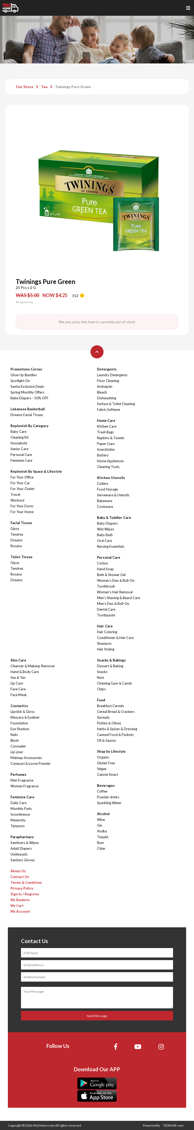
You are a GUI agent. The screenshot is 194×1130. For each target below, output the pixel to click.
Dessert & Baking (110, 666)
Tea (44, 86)
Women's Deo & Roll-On (115, 580)
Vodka (102, 831)
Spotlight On (20, 381)
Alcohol (103, 814)
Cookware (105, 506)
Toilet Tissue (21, 557)
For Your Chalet (22, 489)
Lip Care (16, 683)
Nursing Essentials (110, 546)
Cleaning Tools (108, 467)
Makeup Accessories (26, 758)
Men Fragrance (21, 780)
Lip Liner (16, 752)
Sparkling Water (109, 803)
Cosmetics (19, 706)
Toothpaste (106, 615)
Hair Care (105, 626)
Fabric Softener (108, 409)
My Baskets (20, 900)
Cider (101, 848)
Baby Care (18, 431)
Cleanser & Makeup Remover (32, 666)
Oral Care (104, 541)
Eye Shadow (19, 729)
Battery (103, 455)
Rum (100, 843)
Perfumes (18, 774)
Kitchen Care (106, 426)
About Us (18, 871)
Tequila (102, 837)
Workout (17, 500)
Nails (14, 735)
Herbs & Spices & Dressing (117, 729)
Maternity (18, 820)
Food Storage (107, 489)
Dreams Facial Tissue (26, 415)
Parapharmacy (22, 837)
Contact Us (19, 877)
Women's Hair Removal (115, 592)
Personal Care (21, 455)
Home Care (106, 420)
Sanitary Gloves (22, 860)
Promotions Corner (26, 369)
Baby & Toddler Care (114, 517)
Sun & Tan (17, 677)
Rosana (16, 546)
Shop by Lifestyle (111, 751)
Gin (99, 825)
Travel (15, 494)
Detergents (107, 369)
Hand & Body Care (24, 672)
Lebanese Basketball (27, 409)
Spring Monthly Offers (27, 392)
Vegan (101, 769)
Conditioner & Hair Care (115, 638)
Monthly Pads (21, 808)
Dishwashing (106, 398)
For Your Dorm (21, 506)
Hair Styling (105, 649)
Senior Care (19, 449)
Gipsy (14, 528)
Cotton (102, 563)
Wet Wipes (105, 529)
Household (18, 443)
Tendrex (16, 534)
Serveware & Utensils (113, 495)
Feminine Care (21, 460)
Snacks (102, 672)
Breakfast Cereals (110, 706)
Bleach (102, 392)
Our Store (24, 86)
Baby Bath (105, 535)
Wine (101, 819)
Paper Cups (106, 444)
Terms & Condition (26, 882)
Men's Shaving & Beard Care (118, 598)
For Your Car (20, 483)
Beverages (106, 785)
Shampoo (104, 643)
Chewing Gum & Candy (114, 683)
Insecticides (106, 449)
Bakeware (104, 501)
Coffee (102, 791)
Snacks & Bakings (111, 660)
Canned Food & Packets (115, 735)
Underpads (19, 854)
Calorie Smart (107, 774)
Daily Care (18, 803)
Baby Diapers (107, 523)
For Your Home (22, 512)
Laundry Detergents (112, 375)
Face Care (18, 689)
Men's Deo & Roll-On (113, 603)
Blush (14, 740)
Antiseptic (104, 386)
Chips (101, 689)
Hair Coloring (107, 632)
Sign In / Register (24, 894)
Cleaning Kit (19, 437)
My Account (20, 911)
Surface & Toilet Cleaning (116, 404)
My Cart (17, 905)
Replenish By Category (29, 426)
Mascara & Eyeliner (25, 717)
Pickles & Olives (109, 723)
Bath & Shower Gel (111, 575)
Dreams (16, 540)
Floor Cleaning (108, 381)
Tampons (17, 826)
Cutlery (102, 483)
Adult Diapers (21, 848)
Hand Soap (105, 569)
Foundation (19, 723)
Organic (103, 757)
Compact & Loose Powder (30, 763)
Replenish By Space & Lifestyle (36, 471)
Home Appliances (110, 461)
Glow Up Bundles (23, 375)
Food (101, 700)
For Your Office (22, 477)
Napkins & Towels (110, 438)
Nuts (100, 677)
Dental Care (106, 609)
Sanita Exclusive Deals (27, 386)
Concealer (18, 746)
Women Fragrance (24, 786)
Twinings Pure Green (73, 86)
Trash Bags (105, 432)
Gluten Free (106, 763)
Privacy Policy (21, 888)
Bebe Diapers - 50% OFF (29, 398)
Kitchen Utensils (111, 478)
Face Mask (18, 695)
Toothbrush (106, 586)
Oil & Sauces (106, 740)
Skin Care (18, 660)
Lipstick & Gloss (22, 711)
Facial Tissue (21, 523)
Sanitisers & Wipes (24, 843)
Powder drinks (108, 797)
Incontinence (20, 814)
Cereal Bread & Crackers (115, 711)
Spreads (103, 717)
